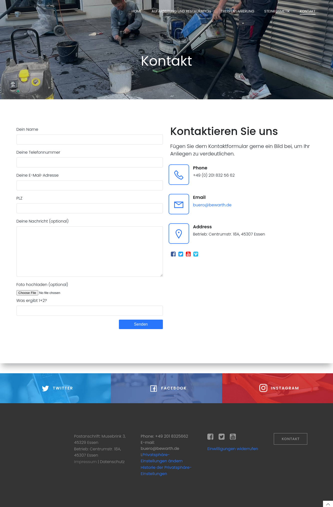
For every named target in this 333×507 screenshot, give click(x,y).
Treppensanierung (237, 11)
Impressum (86, 462)
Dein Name (89, 135)
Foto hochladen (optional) (89, 299)
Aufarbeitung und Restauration (181, 11)
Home (137, 11)
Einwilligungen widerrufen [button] (232, 449)
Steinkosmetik (277, 11)
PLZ (89, 204)
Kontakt (307, 11)
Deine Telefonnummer (89, 158)
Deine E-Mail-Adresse (89, 181)
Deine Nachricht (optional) (89, 252)
